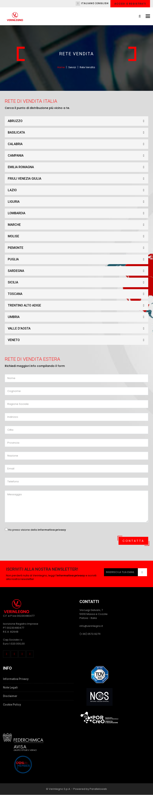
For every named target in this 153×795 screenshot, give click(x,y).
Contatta (133, 541)
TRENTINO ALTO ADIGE (78, 305)
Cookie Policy (12, 704)
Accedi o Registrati (130, 3)
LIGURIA (78, 202)
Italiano (87, 3)
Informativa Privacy (15, 679)
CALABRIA (78, 144)
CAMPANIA (78, 155)
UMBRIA (78, 317)
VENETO (78, 340)
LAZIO (78, 190)
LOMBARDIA (78, 213)
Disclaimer (10, 696)
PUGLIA (78, 259)
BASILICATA (78, 132)
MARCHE (78, 225)
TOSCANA (78, 294)
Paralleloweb (98, 789)
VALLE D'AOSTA (78, 328)
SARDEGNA (78, 271)
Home (61, 67)
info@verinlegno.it (91, 626)
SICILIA (78, 282)
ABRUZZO (78, 121)
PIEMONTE (78, 248)
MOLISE (78, 236)
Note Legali (10, 687)
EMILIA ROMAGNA (78, 167)
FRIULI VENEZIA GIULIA (78, 178)
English (102, 3)
